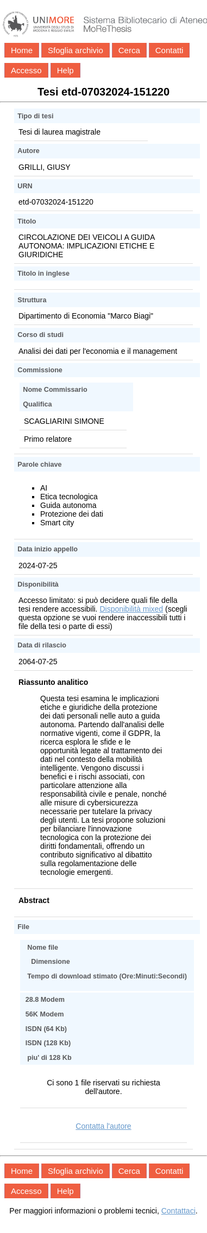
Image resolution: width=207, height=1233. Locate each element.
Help (65, 70)
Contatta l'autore (103, 1126)
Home (22, 50)
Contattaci (178, 1210)
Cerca (129, 50)
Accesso (26, 70)
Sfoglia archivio (75, 50)
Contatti (169, 50)
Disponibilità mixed (131, 609)
